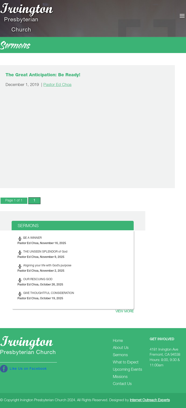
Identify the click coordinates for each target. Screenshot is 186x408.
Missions (120, 377)
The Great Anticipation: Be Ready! (43, 75)
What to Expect (126, 363)
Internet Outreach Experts (150, 400)
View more (125, 311)
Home (118, 341)
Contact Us (122, 384)
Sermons (120, 355)
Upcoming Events (127, 370)
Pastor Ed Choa (57, 85)
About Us (121, 348)
